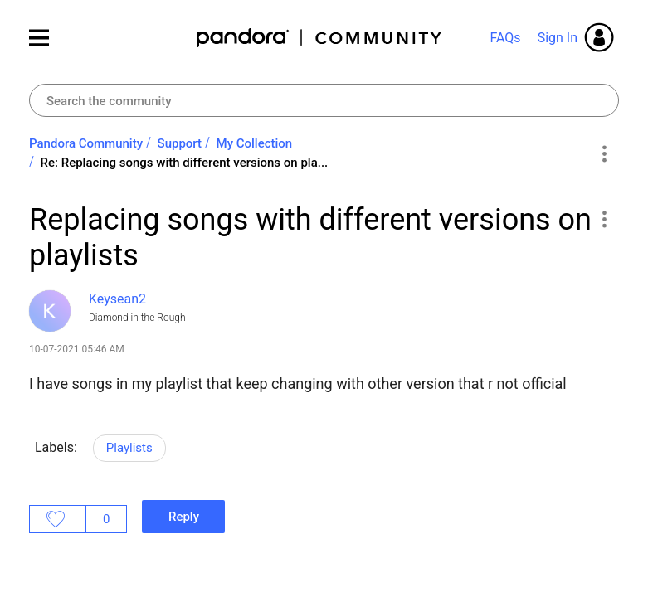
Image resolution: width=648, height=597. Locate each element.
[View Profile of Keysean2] (117, 299)
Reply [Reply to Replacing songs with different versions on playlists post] (183, 516)
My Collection (255, 143)
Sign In (557, 38)
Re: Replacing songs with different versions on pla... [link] (185, 162)
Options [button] (603, 153)
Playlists (129, 447)
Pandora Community (320, 38)
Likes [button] (57, 519)
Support (180, 143)
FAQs (505, 38)
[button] (603, 219)
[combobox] (324, 100)
